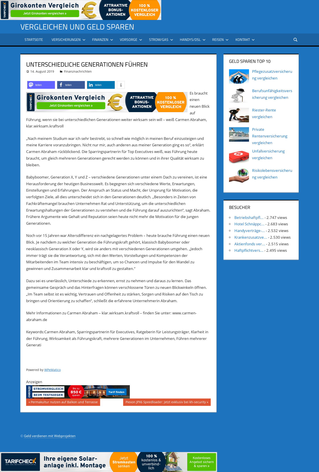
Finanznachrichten (78, 71)
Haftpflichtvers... (248, 250)
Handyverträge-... (249, 230)
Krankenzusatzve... (250, 237)
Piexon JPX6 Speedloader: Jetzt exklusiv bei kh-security (165, 402)
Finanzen (102, 39)
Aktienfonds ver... (249, 243)
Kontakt (245, 39)
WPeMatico (52, 370)
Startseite (34, 39)
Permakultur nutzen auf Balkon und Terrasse (64, 402)
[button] (41, 85)
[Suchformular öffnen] (295, 39)
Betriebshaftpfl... (249, 217)
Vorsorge (131, 39)
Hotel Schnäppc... (249, 223)
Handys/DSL (193, 39)
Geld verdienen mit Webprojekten (50, 436)
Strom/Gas (161, 39)
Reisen (220, 39)
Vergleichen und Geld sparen (78, 26)
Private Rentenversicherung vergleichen (269, 136)
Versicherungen (69, 39)
